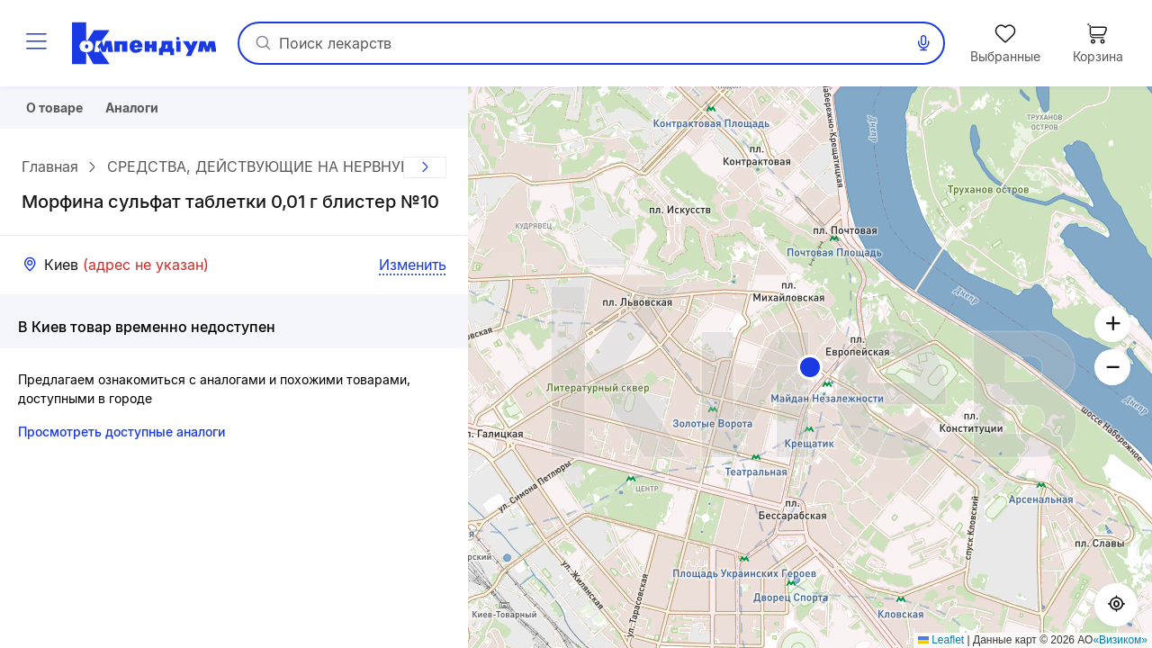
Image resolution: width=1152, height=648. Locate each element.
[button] (810, 367)
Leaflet (941, 640)
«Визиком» (1120, 640)
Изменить (412, 271)
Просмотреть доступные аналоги (121, 438)
